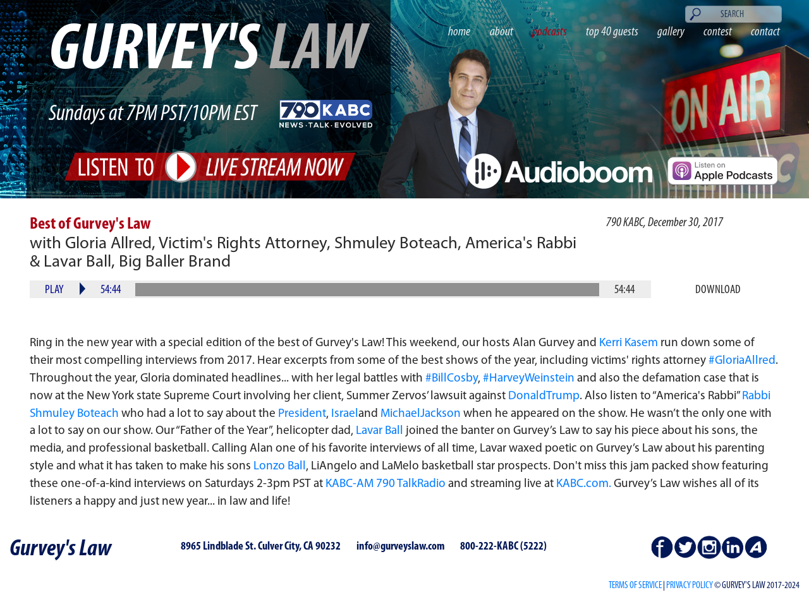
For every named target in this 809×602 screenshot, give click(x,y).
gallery (670, 32)
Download (718, 290)
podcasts (549, 32)
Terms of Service (635, 586)
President (302, 414)
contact (765, 32)
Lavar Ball (379, 431)
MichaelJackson (420, 414)
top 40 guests (612, 32)
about (501, 32)
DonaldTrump (544, 396)
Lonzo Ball (279, 467)
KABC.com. (583, 484)
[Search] (733, 14)
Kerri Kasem (628, 343)
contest (717, 32)
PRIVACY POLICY (689, 586)
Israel (344, 414)
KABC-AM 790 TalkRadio (385, 484)
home (459, 32)
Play (54, 290)
